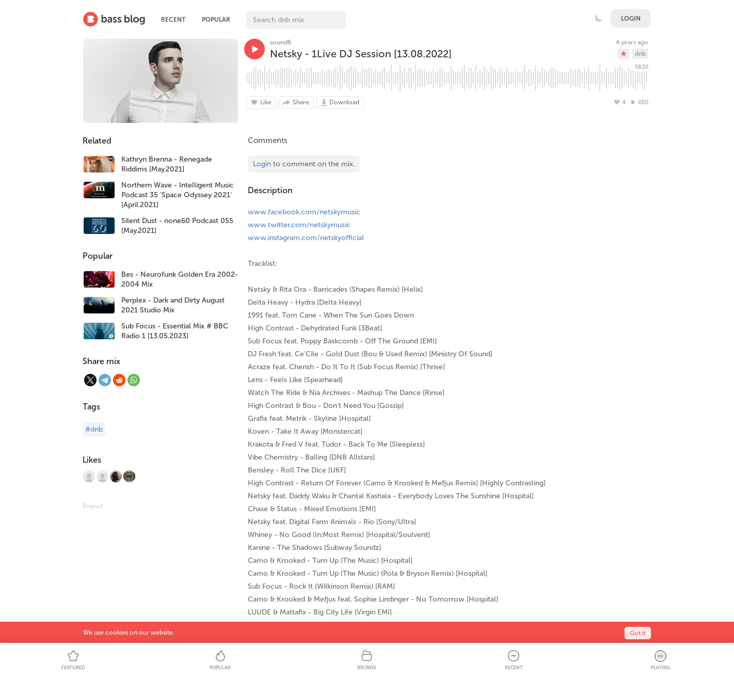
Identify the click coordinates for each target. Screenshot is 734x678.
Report (93, 506)
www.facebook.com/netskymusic (304, 212)
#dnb (94, 429)
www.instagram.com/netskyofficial (306, 237)
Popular (216, 19)
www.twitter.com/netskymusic (299, 224)
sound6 (280, 42)
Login (631, 18)
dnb (640, 53)
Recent (173, 19)
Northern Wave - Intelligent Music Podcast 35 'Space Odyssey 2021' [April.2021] (177, 195)
